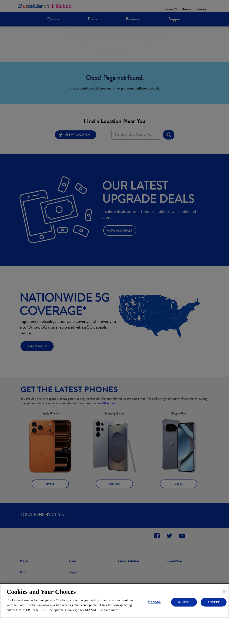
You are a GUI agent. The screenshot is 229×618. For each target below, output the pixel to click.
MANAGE (154, 602)
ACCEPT (213, 602)
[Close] (224, 591)
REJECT (184, 602)
